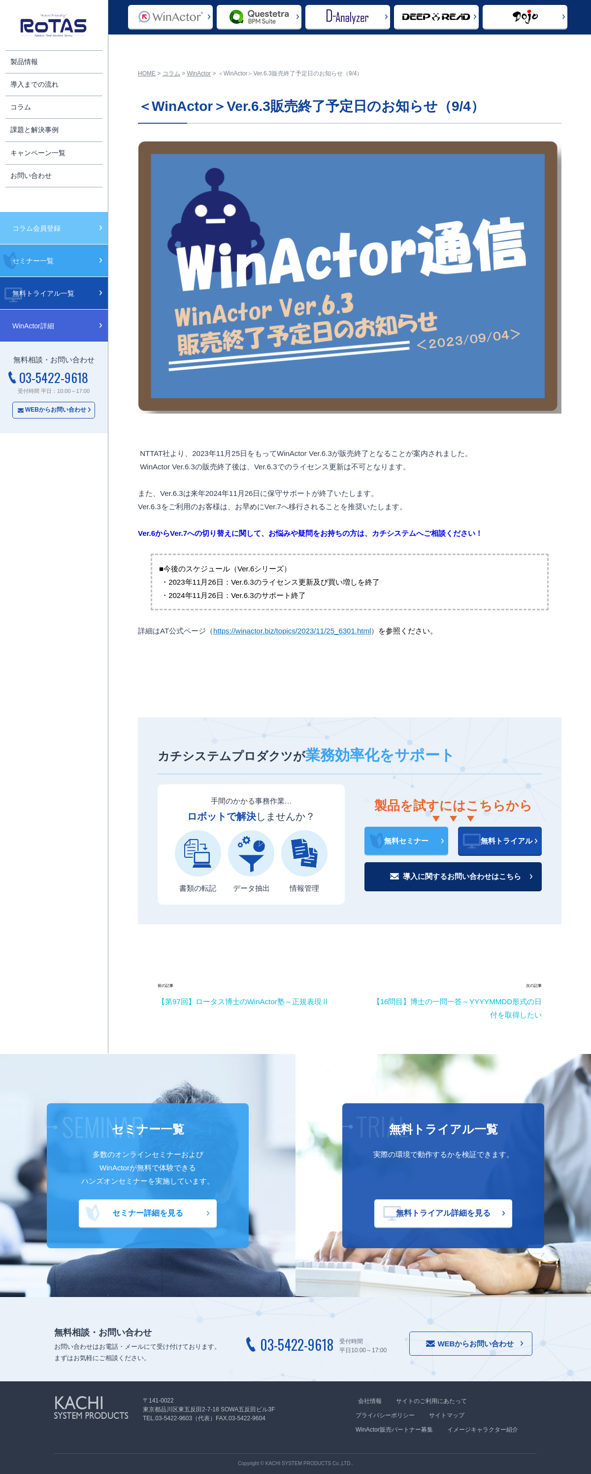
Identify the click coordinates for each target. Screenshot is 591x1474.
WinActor (199, 73)
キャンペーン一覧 (38, 153)
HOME (147, 73)
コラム (20, 107)
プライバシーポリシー (385, 1415)
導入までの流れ (34, 84)
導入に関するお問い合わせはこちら (462, 876)
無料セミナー (406, 841)
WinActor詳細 (33, 326)
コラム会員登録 (36, 228)
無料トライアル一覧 (43, 293)
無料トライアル (506, 841)
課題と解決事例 (34, 130)
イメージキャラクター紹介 (482, 1429)
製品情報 (24, 62)
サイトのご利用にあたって (431, 1401)
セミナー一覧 (33, 261)
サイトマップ (446, 1415)
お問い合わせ (31, 175)
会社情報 (370, 1401)
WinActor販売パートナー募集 (394, 1429)
